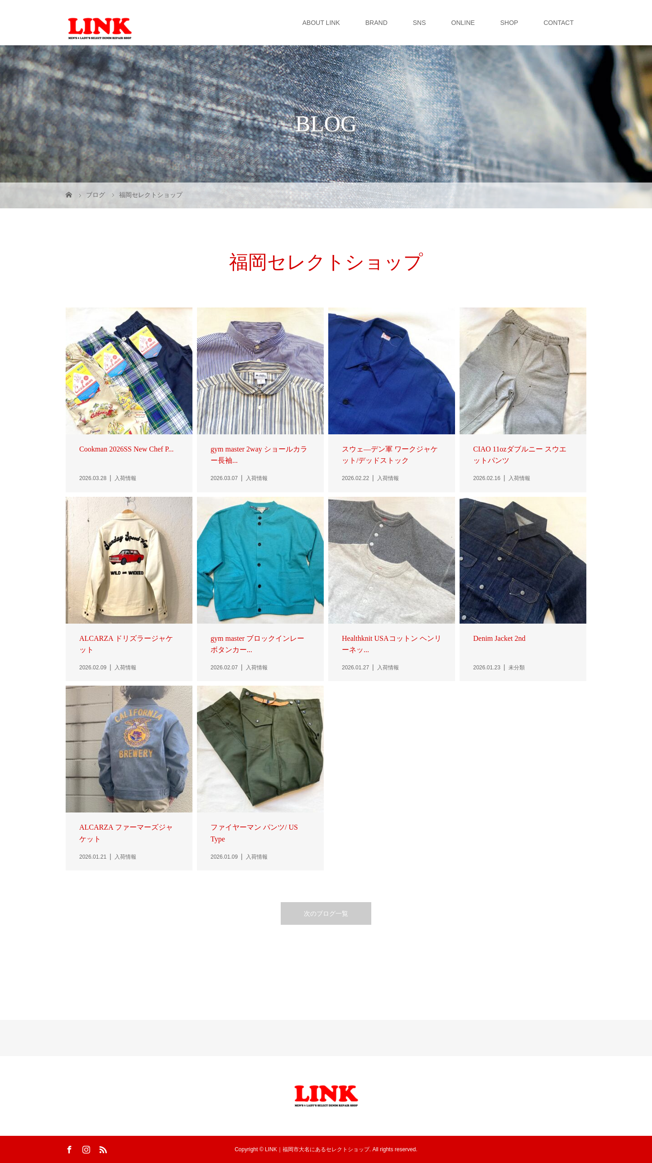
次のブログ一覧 (326, 913)
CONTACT (558, 22)
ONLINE (463, 22)
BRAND (376, 22)
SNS (419, 22)
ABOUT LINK (321, 22)
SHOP (509, 22)
